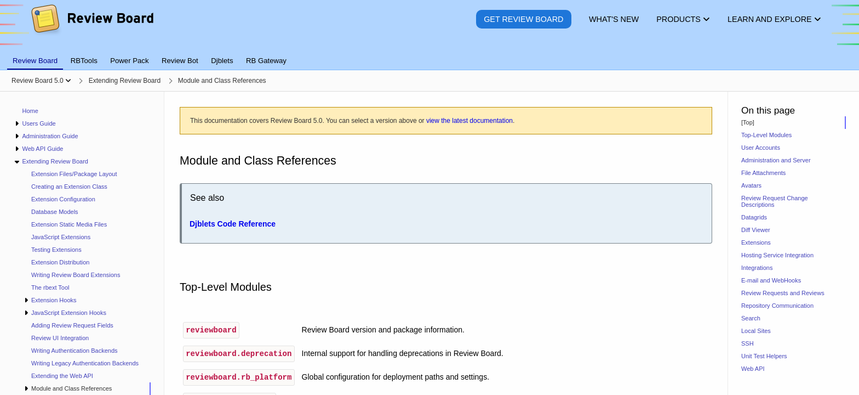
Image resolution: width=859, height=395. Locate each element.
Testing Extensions (56, 249)
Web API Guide (42, 148)
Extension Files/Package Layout (74, 174)
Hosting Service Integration (777, 255)
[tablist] (429, 54)
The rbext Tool (50, 287)
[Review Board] (91, 27)
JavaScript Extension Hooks (68, 312)
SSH (747, 343)
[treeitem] (86, 388)
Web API (753, 368)
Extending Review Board (55, 161)
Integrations (756, 267)
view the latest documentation (469, 121)
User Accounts (760, 147)
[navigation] (82, 243)
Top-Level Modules (766, 135)
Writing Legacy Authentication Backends (85, 363)
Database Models (54, 211)
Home (30, 111)
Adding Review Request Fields (72, 325)
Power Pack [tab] (129, 61)
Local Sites (756, 331)
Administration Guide (50, 136)
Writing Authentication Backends (74, 350)
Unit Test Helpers (764, 356)
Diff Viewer (755, 230)
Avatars (751, 185)
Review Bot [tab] (180, 61)
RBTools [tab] (84, 61)
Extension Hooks (54, 300)
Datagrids (754, 217)
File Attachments (763, 173)
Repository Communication (777, 305)
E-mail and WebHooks (771, 280)
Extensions (756, 242)
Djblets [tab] (222, 61)
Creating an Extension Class (69, 186)
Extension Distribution (60, 262)
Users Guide (38, 123)
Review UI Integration (60, 338)
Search (750, 318)
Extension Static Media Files (69, 224)
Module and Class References (71, 388)
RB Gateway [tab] (266, 61)
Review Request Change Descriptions (774, 201)
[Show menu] (68, 80)
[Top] (747, 122)
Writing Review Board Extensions (75, 275)
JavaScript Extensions (60, 237)
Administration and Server (776, 160)
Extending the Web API (62, 376)
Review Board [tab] (35, 61)
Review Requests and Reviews (782, 293)
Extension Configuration (63, 199)
